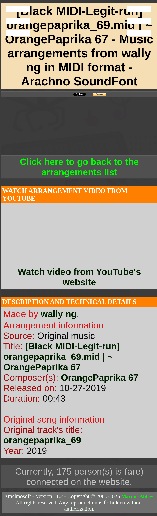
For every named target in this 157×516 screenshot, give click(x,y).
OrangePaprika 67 (99, 378)
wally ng (59, 314)
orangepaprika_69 (42, 440)
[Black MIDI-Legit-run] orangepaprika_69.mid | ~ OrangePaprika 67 (61, 356)
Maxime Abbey (137, 496)
